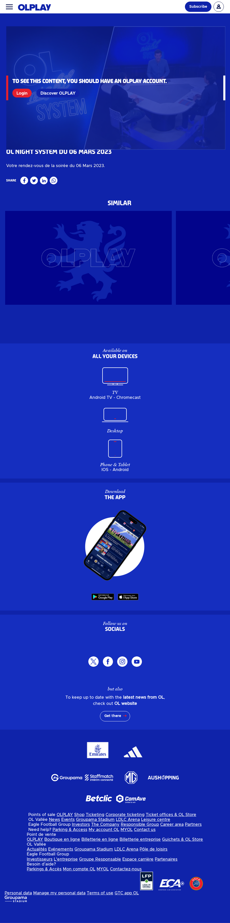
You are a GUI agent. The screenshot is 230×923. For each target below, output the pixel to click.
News (54, 835)
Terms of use (100, 908)
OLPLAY (65, 830)
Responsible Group (140, 840)
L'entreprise (66, 874)
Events (68, 835)
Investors (81, 840)
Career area (172, 840)
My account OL (104, 845)
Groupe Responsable (100, 874)
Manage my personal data (59, 908)
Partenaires (166, 874)
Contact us (145, 845)
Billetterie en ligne (99, 854)
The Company (105, 840)
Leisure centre (155, 835)
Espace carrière (138, 874)
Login (22, 93)
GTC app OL (127, 908)
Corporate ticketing (125, 830)
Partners (193, 840)
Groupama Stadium (95, 835)
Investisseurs (40, 874)
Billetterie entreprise (140, 854)
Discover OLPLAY (58, 93)
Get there (112, 731)
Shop (79, 830)
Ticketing (95, 830)
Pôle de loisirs (153, 864)
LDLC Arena (128, 835)
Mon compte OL (79, 884)
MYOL (127, 845)
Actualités (37, 864)
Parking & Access (70, 845)
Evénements (60, 864)
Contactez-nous (126, 884)
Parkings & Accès (44, 884)
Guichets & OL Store (182, 854)
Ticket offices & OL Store (171, 830)
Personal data (18, 908)
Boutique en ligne (62, 854)
